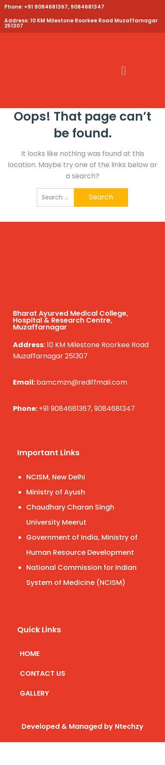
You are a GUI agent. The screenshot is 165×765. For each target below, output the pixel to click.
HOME (30, 654)
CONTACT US (42, 673)
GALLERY (34, 693)
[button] (124, 70)
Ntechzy (129, 726)
